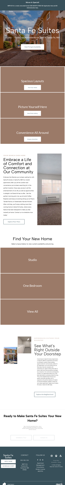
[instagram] (40, 455)
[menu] (4, 9)
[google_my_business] (43, 455)
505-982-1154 (24, 455)
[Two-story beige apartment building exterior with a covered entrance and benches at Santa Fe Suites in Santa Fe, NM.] (10, 350)
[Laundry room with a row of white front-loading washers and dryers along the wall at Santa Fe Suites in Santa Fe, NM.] (10, 337)
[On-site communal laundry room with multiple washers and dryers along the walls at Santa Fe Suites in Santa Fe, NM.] (24, 340)
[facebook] (38, 455)
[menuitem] (56, 455)
